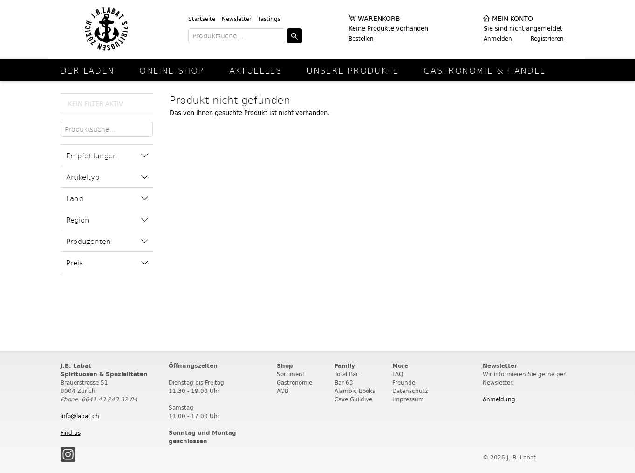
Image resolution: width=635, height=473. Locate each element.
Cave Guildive (353, 399)
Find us (71, 432)
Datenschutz (410, 390)
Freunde (403, 382)
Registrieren (547, 38)
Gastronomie (294, 382)
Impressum (408, 399)
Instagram (68, 454)
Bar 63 (344, 382)
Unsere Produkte (352, 70)
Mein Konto (512, 19)
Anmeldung (499, 399)
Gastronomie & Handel (484, 70)
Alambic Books (355, 390)
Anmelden (498, 38)
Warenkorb (379, 19)
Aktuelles (255, 70)
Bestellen (361, 38)
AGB (282, 390)
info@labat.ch (80, 416)
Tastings (269, 18)
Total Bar (346, 374)
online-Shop (171, 70)
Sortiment (291, 374)
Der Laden (87, 70)
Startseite (201, 18)
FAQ (397, 374)
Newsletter (237, 18)
